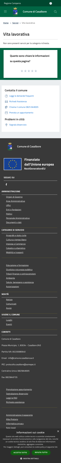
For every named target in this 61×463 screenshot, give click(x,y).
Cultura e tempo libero (16, 239)
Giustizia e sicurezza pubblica (19, 269)
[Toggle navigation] (5, 11)
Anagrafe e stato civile (16, 235)
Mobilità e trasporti (14, 252)
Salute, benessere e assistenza (20, 282)
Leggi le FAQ (11, 397)
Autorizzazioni (12, 286)
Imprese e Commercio (16, 243)
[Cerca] (55, 11)
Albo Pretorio (12, 419)
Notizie (9, 299)
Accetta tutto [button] (20, 452)
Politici (9, 213)
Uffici (8, 205)
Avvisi (9, 308)
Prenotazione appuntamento (19, 389)
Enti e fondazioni (13, 209)
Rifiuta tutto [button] (41, 452)
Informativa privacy (15, 423)
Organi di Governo (14, 196)
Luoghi (9, 320)
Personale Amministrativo (18, 218)
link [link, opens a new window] (56, 447)
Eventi (9, 324)
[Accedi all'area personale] (50, 3)
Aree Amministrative (15, 201)
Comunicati (11, 303)
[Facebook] (6, 184)
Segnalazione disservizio (17, 393)
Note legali (11, 427)
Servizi (15, 22)
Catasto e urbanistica (15, 248)
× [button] (58, 431)
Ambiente (10, 278)
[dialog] (30, 446)
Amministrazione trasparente (19, 415)
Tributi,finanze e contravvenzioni (21, 273)
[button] (30, 458)
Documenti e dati (14, 222)
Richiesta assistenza (15, 402)
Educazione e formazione (17, 265)
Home (6, 22)
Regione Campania (12, 3)
